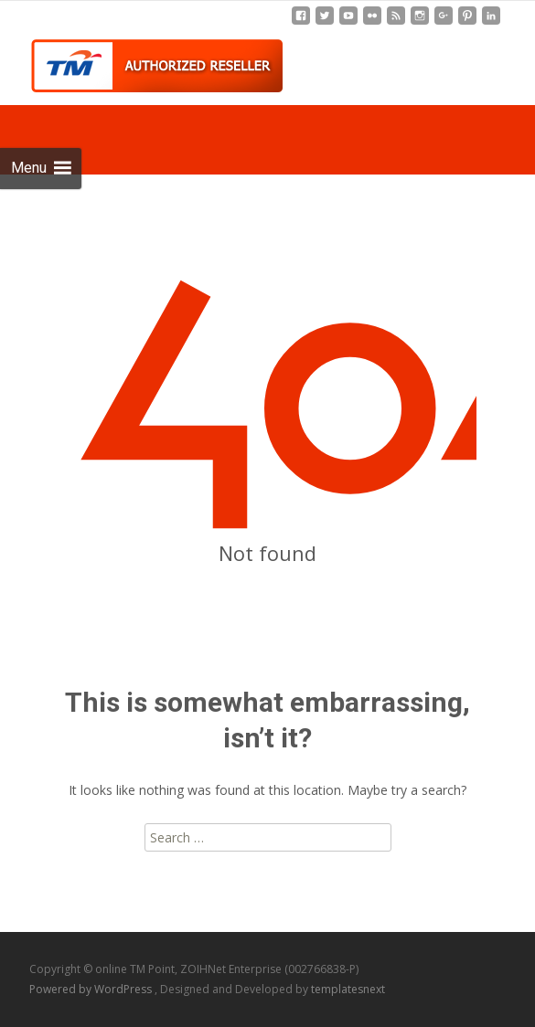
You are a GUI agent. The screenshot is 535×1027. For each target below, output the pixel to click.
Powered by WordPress (92, 989)
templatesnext (348, 989)
